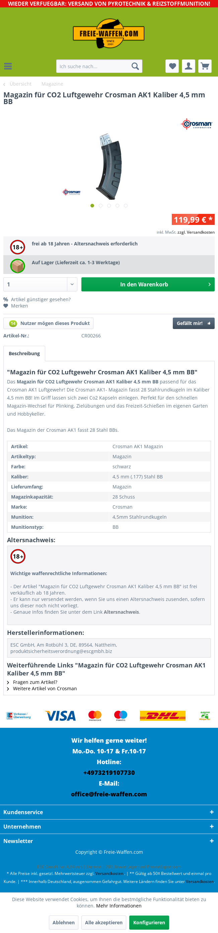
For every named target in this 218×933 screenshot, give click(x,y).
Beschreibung (24, 353)
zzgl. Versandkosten (196, 232)
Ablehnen (64, 922)
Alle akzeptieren (104, 922)
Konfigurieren (149, 922)
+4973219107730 (109, 772)
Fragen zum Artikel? (32, 682)
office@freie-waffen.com (109, 794)
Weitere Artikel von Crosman (42, 688)
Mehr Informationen (119, 905)
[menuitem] (9, 66)
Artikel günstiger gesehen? (37, 299)
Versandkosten (109, 873)
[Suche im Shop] (99, 66)
